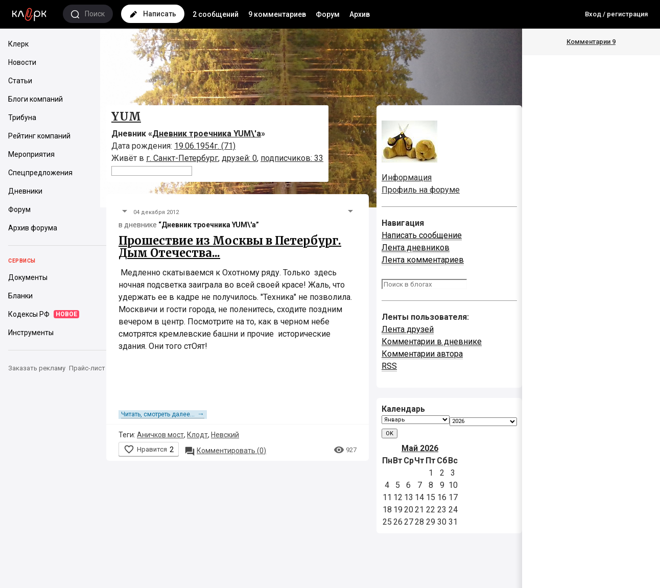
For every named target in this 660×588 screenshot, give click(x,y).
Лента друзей (408, 329)
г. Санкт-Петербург (182, 158)
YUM (126, 116)
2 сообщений (216, 14)
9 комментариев (277, 14)
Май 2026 (420, 448)
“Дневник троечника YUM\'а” (208, 225)
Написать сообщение (422, 235)
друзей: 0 (239, 158)
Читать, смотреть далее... (162, 414)
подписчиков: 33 (292, 158)
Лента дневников (416, 247)
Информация (407, 177)
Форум (328, 14)
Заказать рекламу (36, 368)
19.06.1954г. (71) (204, 146)
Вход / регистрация (616, 14)
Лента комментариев (423, 260)
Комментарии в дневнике (432, 341)
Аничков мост (160, 435)
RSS (389, 366)
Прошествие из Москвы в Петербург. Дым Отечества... (230, 246)
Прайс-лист (87, 368)
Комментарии (591, 41)
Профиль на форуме (421, 190)
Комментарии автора (422, 354)
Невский (225, 435)
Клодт (197, 435)
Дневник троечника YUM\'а (206, 133)
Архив (359, 14)
